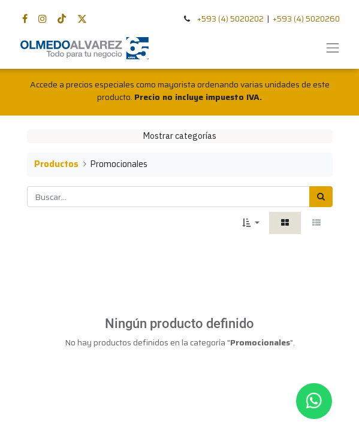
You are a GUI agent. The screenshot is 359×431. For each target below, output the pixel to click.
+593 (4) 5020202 (230, 19)
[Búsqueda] (321, 196)
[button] (251, 223)
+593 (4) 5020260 (306, 19)
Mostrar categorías (179, 135)
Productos (56, 164)
